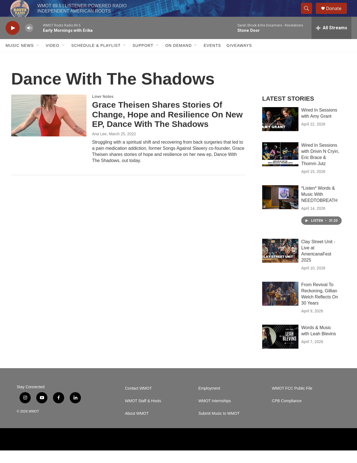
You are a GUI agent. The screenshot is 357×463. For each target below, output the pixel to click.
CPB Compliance (287, 413)
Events (212, 58)
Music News (20, 58)
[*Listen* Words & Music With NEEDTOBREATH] (280, 210)
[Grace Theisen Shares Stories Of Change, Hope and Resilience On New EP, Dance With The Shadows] (48, 128)
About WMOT (137, 426)
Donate (337, 15)
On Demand (178, 58)
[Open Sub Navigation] (38, 58)
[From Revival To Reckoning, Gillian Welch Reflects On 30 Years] (280, 306)
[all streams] (331, 40)
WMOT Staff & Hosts (143, 413)
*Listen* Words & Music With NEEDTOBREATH (319, 206)
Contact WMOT (138, 401)
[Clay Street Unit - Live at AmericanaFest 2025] (280, 263)
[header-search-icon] (309, 14)
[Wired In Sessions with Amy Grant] (280, 132)
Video (52, 58)
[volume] (29, 40)
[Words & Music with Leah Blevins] (280, 349)
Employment (209, 401)
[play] (12, 40)
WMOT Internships (214, 413)
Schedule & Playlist (96, 58)
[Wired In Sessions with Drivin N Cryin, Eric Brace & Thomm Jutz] (280, 167)
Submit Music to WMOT (219, 426)
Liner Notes (103, 109)
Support (142, 58)
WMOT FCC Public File (292, 401)
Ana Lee (99, 146)
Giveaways (239, 58)
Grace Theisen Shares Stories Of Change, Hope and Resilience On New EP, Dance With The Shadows (167, 127)
